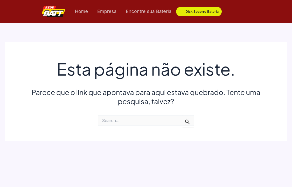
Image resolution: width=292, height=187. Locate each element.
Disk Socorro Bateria (202, 11)
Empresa (106, 11)
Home (81, 11)
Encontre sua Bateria (148, 11)
